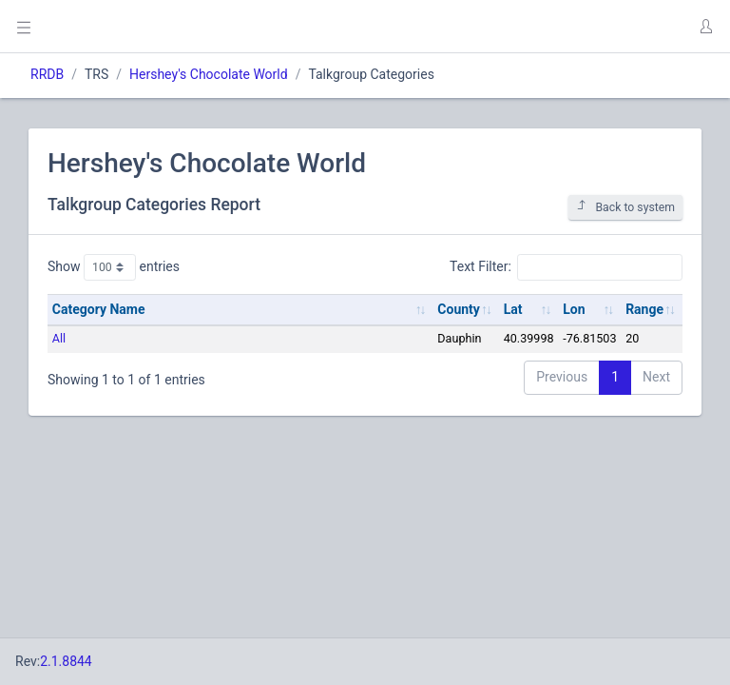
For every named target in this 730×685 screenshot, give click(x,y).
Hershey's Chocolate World (208, 74)
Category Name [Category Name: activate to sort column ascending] (98, 309)
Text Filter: (566, 267)
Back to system (625, 207)
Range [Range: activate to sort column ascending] (644, 309)
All (59, 338)
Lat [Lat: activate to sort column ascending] (513, 309)
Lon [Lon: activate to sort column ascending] (574, 309)
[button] (705, 27)
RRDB (47, 74)
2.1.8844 (66, 661)
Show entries (114, 267)
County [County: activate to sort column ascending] (458, 309)
